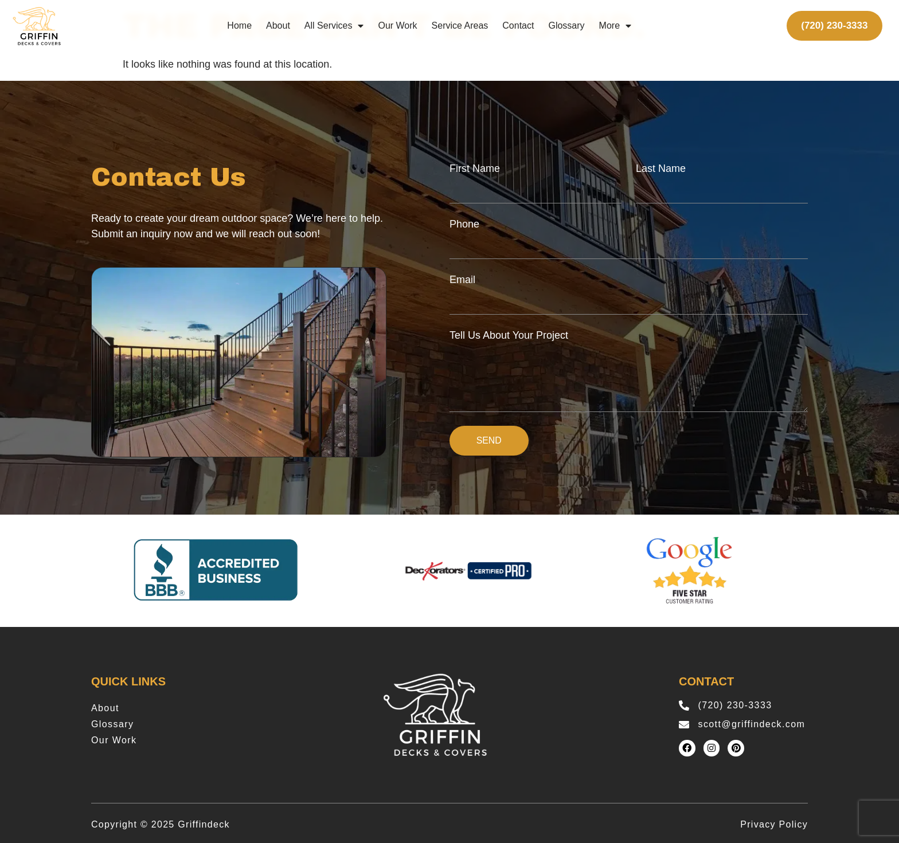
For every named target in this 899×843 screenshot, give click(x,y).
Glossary (566, 25)
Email (462, 279)
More (615, 25)
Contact (518, 25)
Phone (464, 224)
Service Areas (460, 25)
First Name (475, 168)
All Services (334, 25)
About (278, 25)
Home (239, 25)
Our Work (397, 25)
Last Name (661, 168)
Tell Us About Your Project (509, 335)
